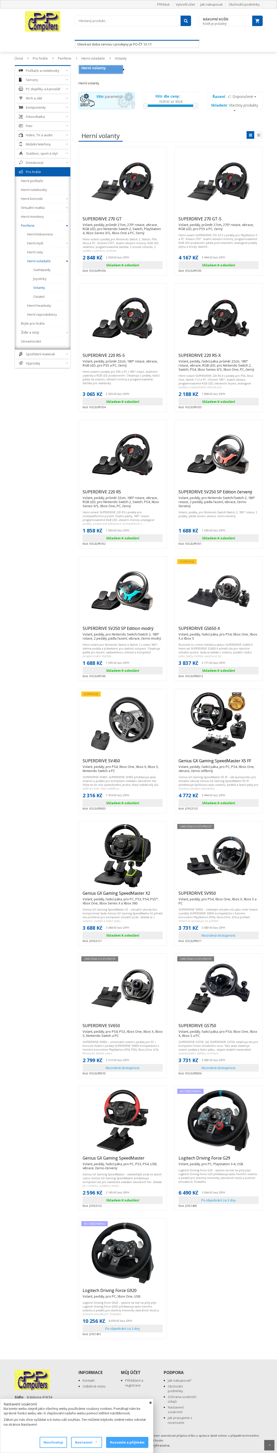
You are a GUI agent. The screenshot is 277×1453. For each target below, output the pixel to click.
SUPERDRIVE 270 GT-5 (219, 221)
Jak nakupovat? (180, 1380)
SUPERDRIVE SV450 (123, 763)
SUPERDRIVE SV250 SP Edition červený (219, 494)
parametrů (110, 96)
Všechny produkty (234, 107)
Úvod (19, 58)
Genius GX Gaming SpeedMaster (123, 1160)
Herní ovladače (93, 58)
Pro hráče (40, 58)
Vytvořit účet (185, 4)
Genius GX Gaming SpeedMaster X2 (123, 895)
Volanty (121, 58)
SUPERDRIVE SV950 (219, 895)
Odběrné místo (94, 1386)
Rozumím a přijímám (127, 1442)
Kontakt (89, 1380)
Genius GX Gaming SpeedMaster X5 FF (219, 763)
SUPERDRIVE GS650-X (219, 631)
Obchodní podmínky (244, 4)
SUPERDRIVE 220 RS (123, 494)
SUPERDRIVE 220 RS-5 (123, 358)
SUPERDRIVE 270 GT (123, 221)
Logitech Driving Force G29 (211, 1160)
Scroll (269, 1445)
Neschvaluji (53, 1442)
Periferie (64, 58)
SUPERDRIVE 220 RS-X (219, 358)
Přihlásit (163, 4)
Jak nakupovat (211, 4)
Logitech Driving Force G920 (111, 1293)
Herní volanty (93, 67)
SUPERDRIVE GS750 (219, 1028)
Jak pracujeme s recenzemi (180, 1420)
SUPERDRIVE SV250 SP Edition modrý (123, 631)
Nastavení (86, 1442)
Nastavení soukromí (176, 1409)
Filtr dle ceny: (168, 96)
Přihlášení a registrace (134, 1383)
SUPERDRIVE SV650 (123, 1028)
